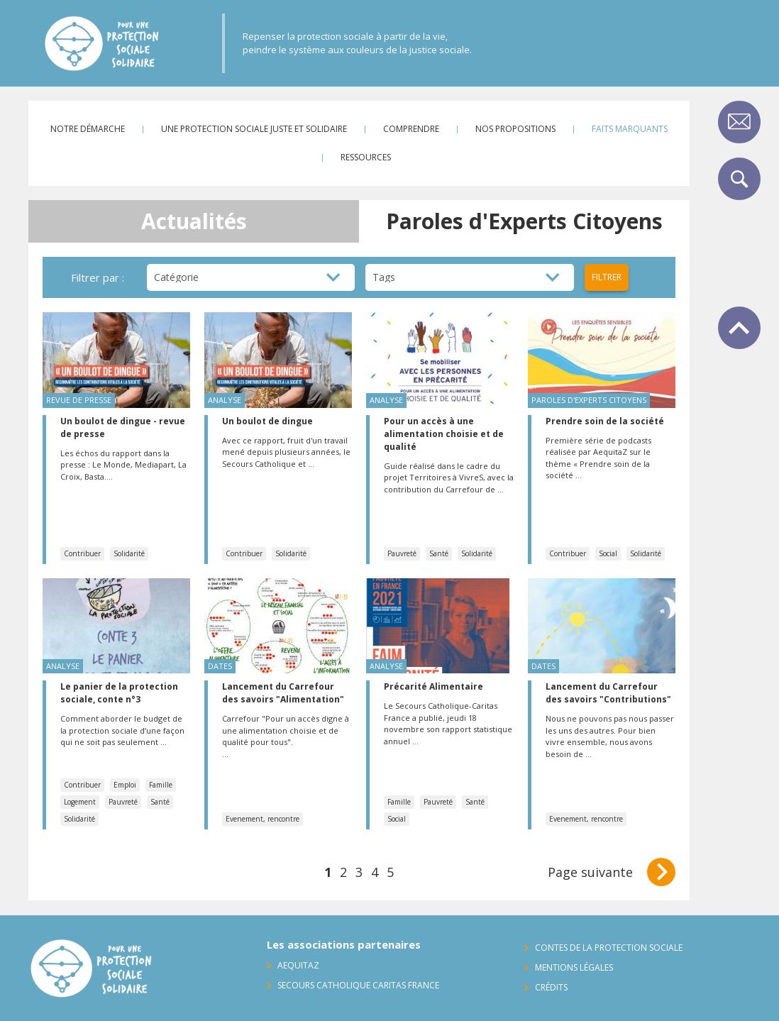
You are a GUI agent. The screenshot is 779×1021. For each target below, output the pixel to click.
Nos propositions (515, 129)
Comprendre (411, 129)
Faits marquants (630, 129)
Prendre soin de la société (605, 421)
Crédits (551, 987)
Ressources (366, 157)
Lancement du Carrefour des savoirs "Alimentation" (283, 692)
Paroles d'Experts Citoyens (524, 221)
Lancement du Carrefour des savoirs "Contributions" (608, 692)
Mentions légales (574, 967)
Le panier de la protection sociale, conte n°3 (119, 692)
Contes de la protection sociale (609, 948)
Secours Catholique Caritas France (358, 985)
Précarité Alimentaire (433, 686)
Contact (739, 122)
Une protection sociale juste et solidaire (254, 129)
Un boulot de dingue (267, 421)
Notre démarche (87, 129)
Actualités (194, 221)
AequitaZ (298, 965)
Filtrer (606, 277)
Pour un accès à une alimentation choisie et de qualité (444, 434)
